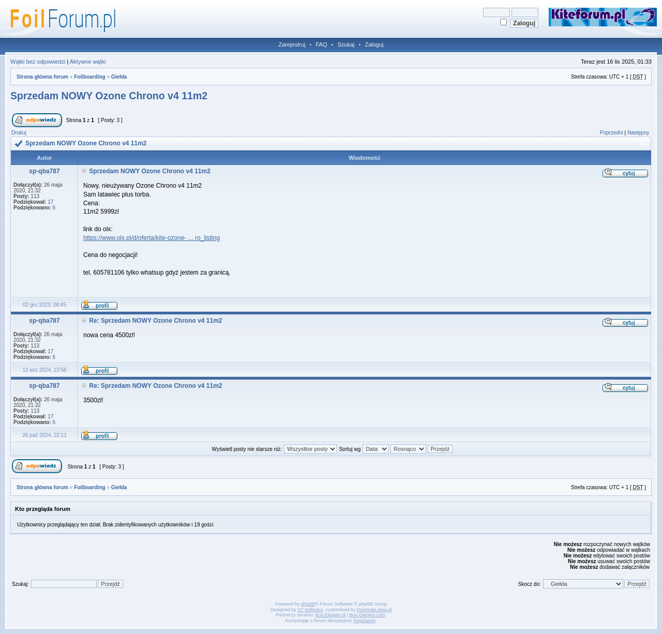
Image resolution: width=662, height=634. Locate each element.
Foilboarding (90, 77)
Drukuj (18, 132)
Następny (638, 132)
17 (50, 202)
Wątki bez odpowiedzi (37, 61)
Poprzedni (611, 132)
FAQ (321, 44)
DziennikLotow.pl (374, 609)
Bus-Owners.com (367, 614)
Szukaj (345, 44)
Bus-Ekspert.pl (330, 614)
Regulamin (364, 620)
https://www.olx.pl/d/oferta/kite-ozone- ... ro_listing (151, 237)
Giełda (119, 77)
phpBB (308, 604)
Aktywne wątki (88, 61)
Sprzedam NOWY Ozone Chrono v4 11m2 (108, 95)
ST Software (310, 609)
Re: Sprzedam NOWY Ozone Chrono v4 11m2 (155, 320)
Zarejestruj (292, 44)
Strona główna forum (42, 77)
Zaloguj (374, 44)
